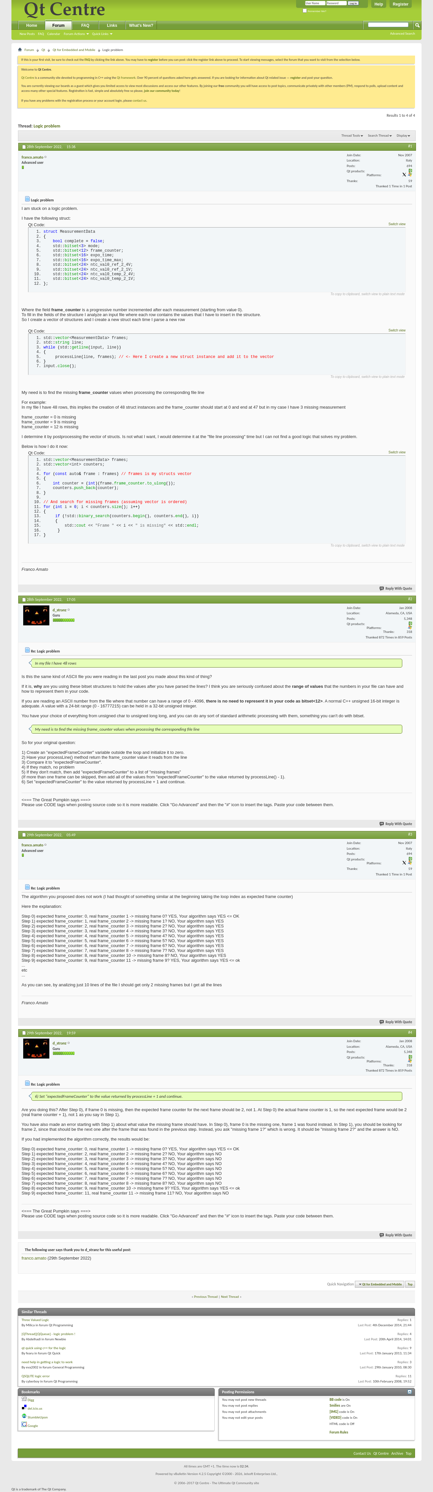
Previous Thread (206, 1297)
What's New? (141, 25)
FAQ (41, 34)
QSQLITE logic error (36, 1376)
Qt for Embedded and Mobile (74, 50)
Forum (58, 25)
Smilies (334, 1405)
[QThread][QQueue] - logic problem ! (48, 1334)
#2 (410, 599)
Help (379, 4)
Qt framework (126, 78)
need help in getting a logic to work (47, 1362)
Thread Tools (350, 135)
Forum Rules (338, 1432)
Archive (397, 1453)
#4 (410, 1032)
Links (112, 25)
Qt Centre (27, 78)
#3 (410, 834)
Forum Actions (74, 34)
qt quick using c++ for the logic (44, 1348)
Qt (43, 50)
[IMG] (333, 1412)
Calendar (53, 34)
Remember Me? (314, 11)
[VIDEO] (335, 1418)
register (296, 78)
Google (33, 1426)
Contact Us (362, 1453)
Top (410, 1284)
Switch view (397, 224)
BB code (335, 1400)
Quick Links (100, 34)
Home (31, 25)
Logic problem (47, 126)
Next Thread (230, 1297)
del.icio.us (35, 1408)
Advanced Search (402, 33)
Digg (31, 1400)
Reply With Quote (396, 588)
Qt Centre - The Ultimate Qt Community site (227, 1483)
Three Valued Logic (35, 1320)
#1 (410, 146)
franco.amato (34, 1258)
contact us (139, 100)
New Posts (27, 34)
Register (400, 4)
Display (402, 135)
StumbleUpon (38, 1417)
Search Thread (378, 135)
